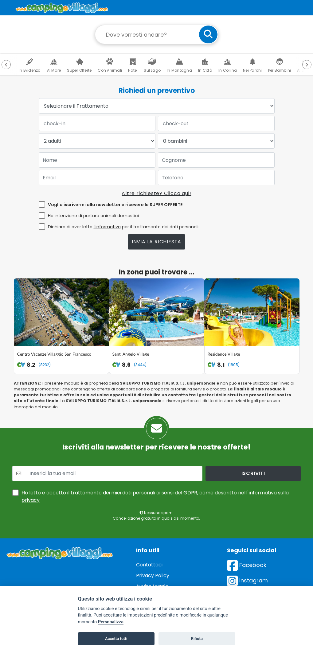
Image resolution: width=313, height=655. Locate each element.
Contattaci (149, 543)
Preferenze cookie (158, 575)
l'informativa (107, 227)
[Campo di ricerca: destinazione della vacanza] (156, 34)
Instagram (247, 559)
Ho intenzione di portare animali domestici (93, 216)
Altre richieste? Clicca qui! (156, 193)
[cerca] (208, 34)
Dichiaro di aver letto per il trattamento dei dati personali (123, 227)
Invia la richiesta (156, 241)
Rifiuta (197, 638)
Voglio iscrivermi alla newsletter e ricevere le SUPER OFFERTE (115, 205)
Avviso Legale (152, 564)
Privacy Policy (152, 553)
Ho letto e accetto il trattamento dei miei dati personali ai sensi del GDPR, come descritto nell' (155, 475)
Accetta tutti (116, 638)
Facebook (246, 543)
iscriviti (253, 451)
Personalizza (110, 622)
